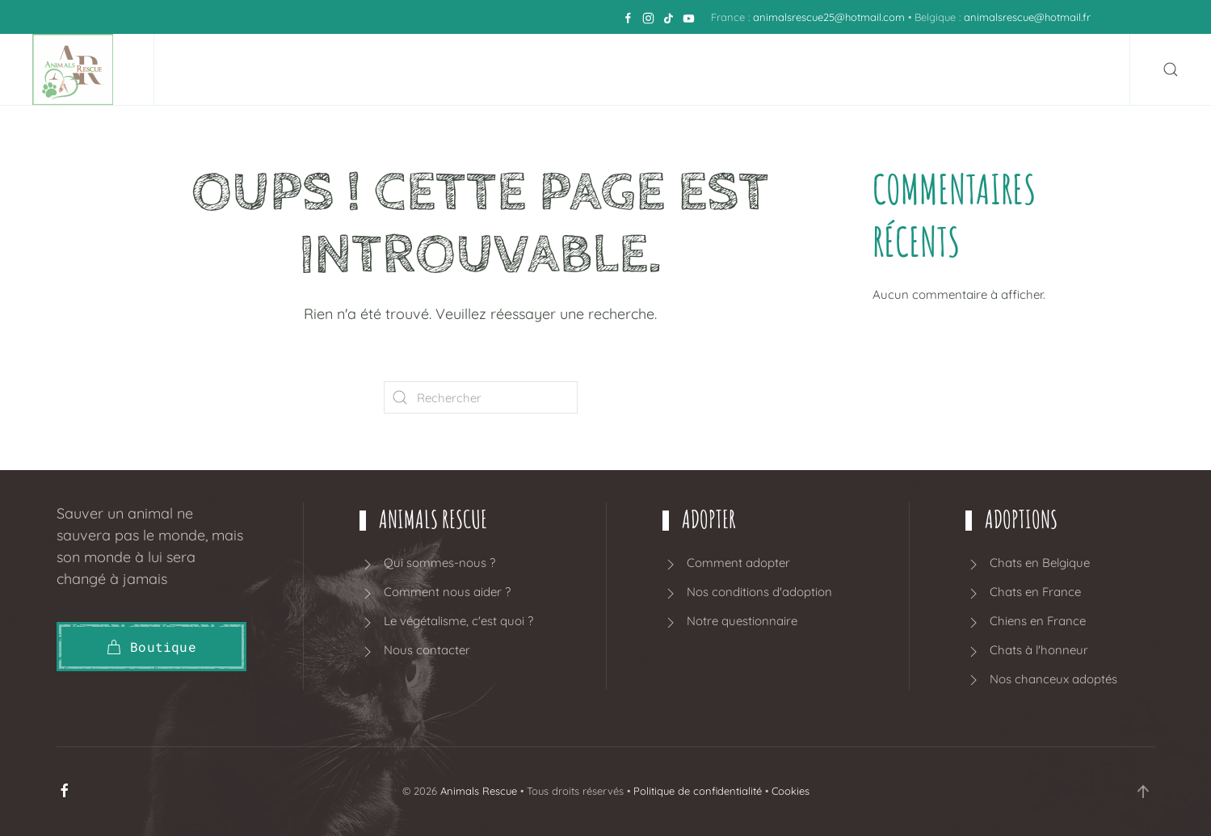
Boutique (919, 70)
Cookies (790, 790)
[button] (1171, 69)
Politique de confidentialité (697, 790)
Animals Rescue (478, 790)
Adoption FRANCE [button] (789, 70)
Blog (997, 70)
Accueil (222, 70)
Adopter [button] (467, 70)
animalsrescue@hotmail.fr (1027, 17)
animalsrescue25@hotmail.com (829, 17)
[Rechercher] (481, 397)
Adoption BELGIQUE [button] (611, 70)
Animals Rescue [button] (338, 70)
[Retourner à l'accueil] (76, 69)
